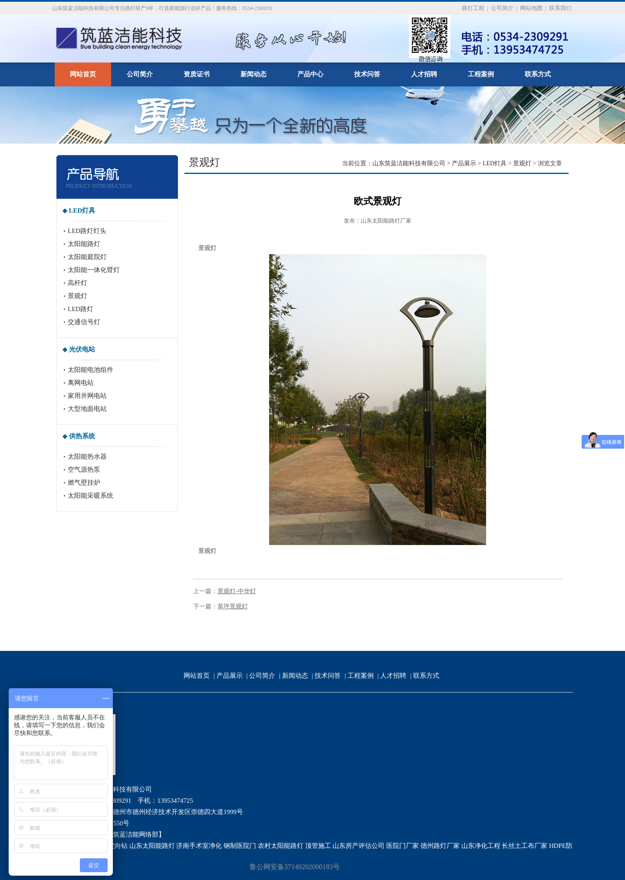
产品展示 (464, 163)
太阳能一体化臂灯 (94, 269)
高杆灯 (77, 282)
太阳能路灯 (84, 243)
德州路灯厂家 (440, 845)
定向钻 (118, 845)
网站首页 (83, 74)
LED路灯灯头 (87, 230)
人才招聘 (424, 74)
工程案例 (481, 74)
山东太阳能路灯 (152, 845)
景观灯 (77, 295)
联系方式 (538, 74)
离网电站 (81, 382)
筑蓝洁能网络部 (135, 834)
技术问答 (367, 74)
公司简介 (502, 8)
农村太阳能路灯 (280, 845)
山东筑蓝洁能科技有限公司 (408, 163)
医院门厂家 (402, 845)
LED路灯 (80, 308)
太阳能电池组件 (90, 369)
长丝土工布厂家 (524, 845)
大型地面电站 (87, 408)
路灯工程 (473, 8)
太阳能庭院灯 (87, 256)
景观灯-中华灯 (236, 591)
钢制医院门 (240, 845)
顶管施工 (318, 845)
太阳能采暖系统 (90, 495)
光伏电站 (82, 349)
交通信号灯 (84, 322)
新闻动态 (253, 74)
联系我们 (560, 8)
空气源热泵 (84, 469)
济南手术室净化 (199, 845)
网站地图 (531, 8)
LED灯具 (82, 210)
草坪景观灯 (232, 606)
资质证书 (197, 74)
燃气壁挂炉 (84, 482)
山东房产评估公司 (358, 845)
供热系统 (82, 436)
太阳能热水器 (87, 456)
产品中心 (310, 74)
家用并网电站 (87, 395)
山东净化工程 (480, 845)
